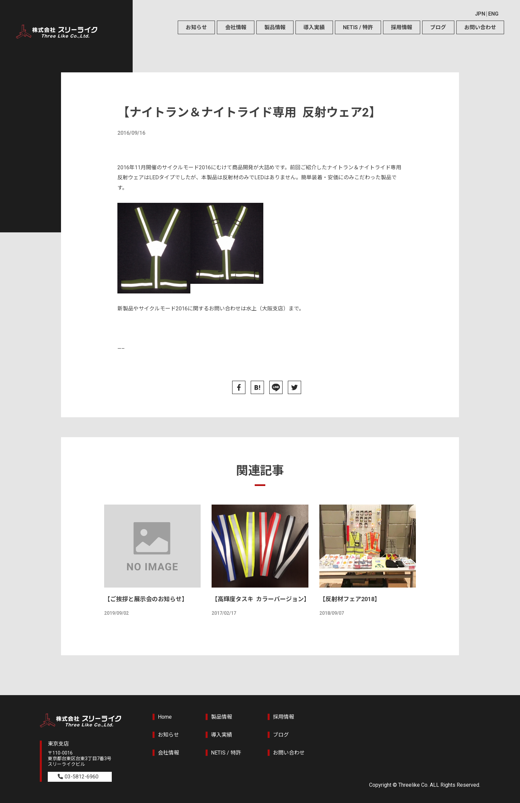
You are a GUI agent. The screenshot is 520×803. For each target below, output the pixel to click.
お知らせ (196, 27)
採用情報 (401, 27)
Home (165, 717)
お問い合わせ (480, 27)
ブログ (438, 27)
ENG (493, 14)
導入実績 (314, 27)
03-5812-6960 (81, 776)
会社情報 (235, 27)
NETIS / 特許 (358, 27)
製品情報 (275, 27)
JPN (480, 14)
